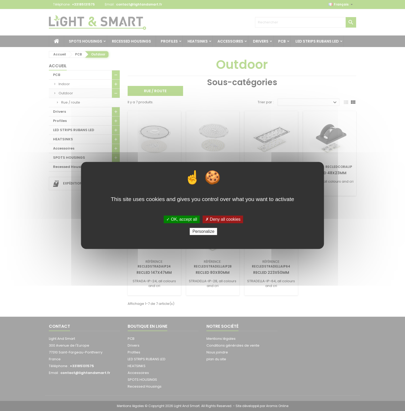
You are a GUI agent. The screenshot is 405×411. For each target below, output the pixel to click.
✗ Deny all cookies (223, 219)
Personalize (204, 231)
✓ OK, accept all (181, 219)
